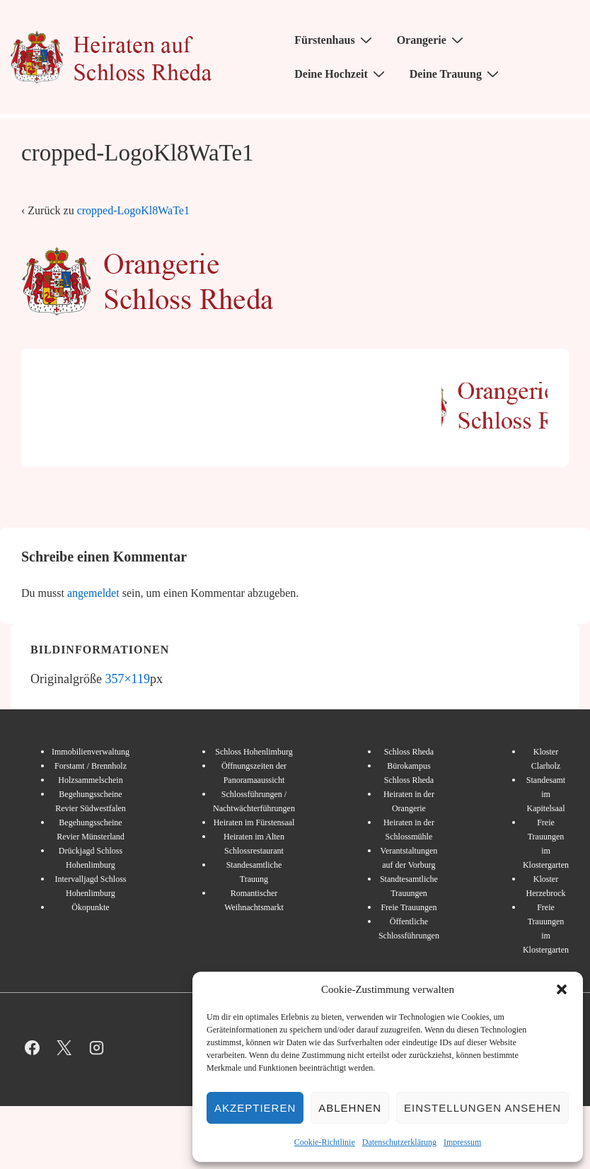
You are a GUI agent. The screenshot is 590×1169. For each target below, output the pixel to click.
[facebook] (32, 1048)
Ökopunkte (90, 907)
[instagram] (97, 1048)
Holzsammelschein (90, 780)
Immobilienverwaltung (90, 752)
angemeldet (93, 593)
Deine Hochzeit (341, 73)
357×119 (127, 679)
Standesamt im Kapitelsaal (545, 794)
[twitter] (65, 1048)
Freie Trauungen (408, 907)
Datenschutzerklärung (399, 1142)
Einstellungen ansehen (482, 1108)
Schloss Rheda (409, 752)
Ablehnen (349, 1108)
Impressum (462, 1142)
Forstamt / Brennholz (90, 766)
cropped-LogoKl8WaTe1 (133, 210)
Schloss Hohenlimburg (253, 752)
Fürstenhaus (334, 40)
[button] (562, 989)
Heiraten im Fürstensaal (254, 822)
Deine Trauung (456, 73)
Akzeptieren (255, 1108)
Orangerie (432, 40)
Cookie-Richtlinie (324, 1142)
